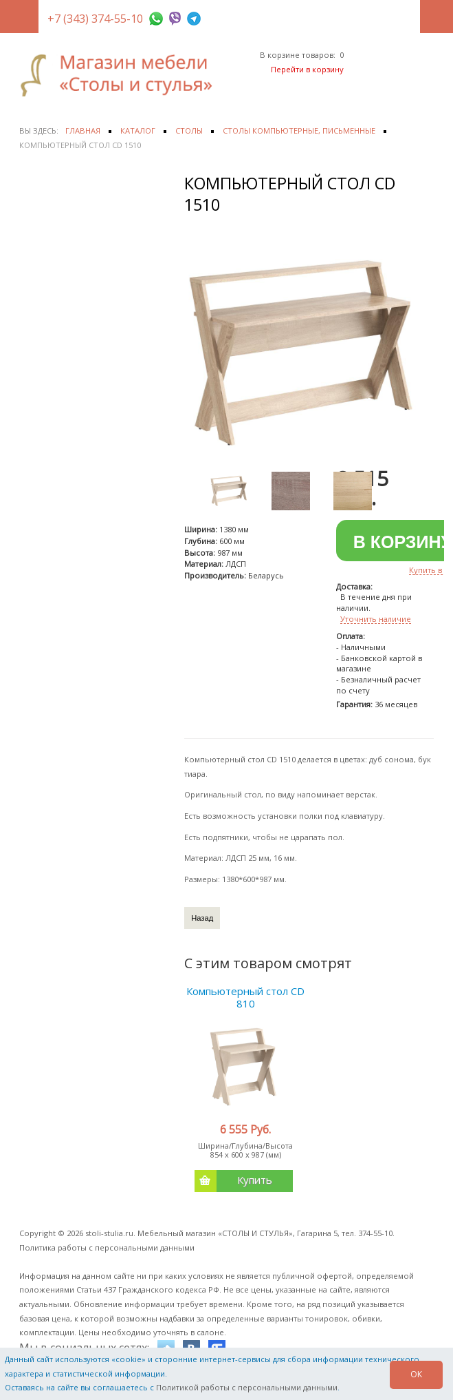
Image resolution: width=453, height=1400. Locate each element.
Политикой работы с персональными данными (247, 1387)
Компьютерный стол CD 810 (245, 997)
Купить (233, 1181)
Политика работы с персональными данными (107, 1247)
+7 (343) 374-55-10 (95, 18)
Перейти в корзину (307, 69)
